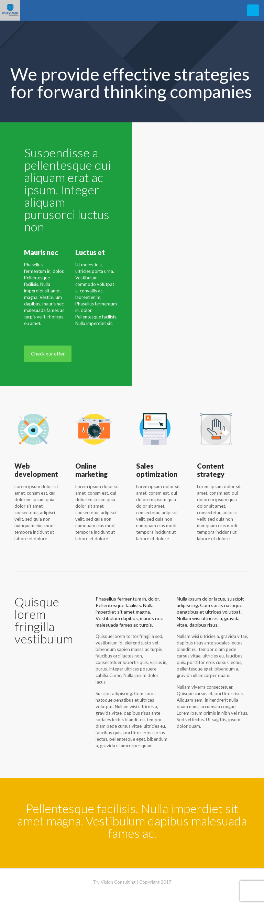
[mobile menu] (253, 10)
